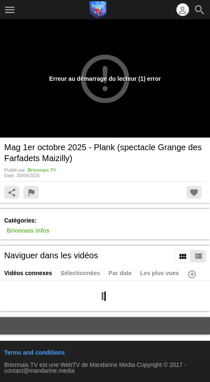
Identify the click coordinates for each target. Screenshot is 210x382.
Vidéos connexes (28, 273)
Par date (119, 273)
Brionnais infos (28, 230)
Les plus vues (159, 273)
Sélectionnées (80, 273)
